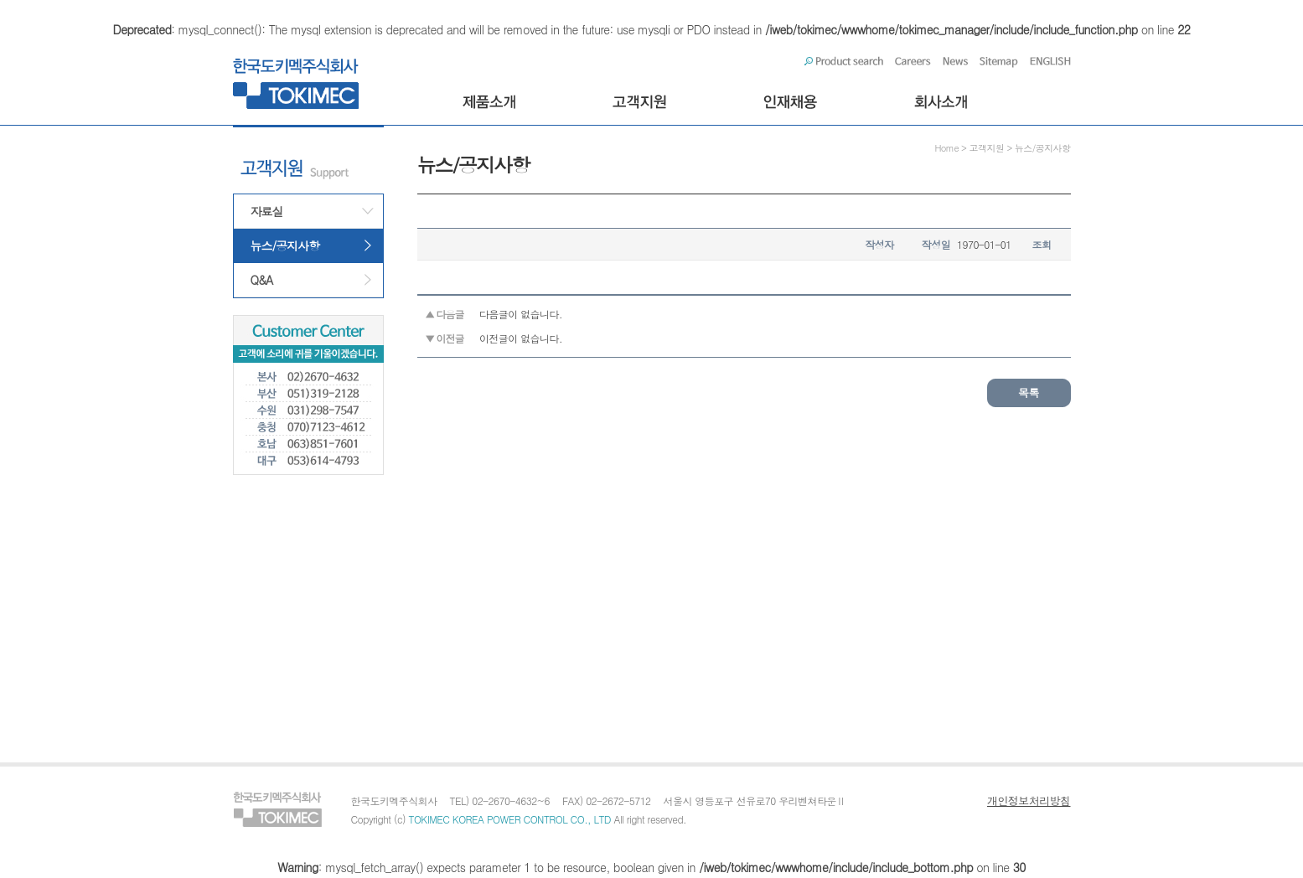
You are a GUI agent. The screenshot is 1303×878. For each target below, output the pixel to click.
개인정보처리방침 (1029, 800)
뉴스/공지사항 (285, 245)
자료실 (267, 211)
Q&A (262, 279)
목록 (1028, 392)
